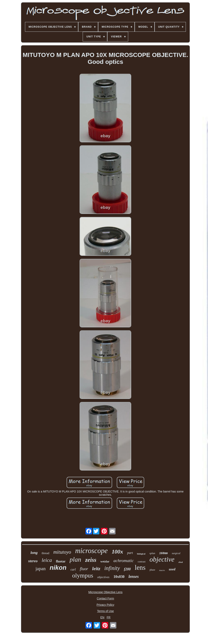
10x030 (119, 577)
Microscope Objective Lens (105, 592)
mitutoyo (62, 552)
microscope (91, 551)
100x (117, 551)
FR (108, 617)
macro (162, 570)
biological (141, 554)
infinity (112, 568)
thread (45, 553)
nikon (58, 567)
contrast (141, 561)
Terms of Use (105, 611)
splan (152, 553)
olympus (82, 575)
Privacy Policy (105, 604)
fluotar (60, 561)
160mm (163, 553)
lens (140, 567)
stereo (33, 561)
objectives (103, 577)
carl (73, 569)
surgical (176, 553)
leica (47, 560)
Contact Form (105, 598)
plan (75, 559)
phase (152, 569)
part (130, 553)
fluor (84, 568)
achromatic (124, 560)
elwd (181, 562)
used (172, 569)
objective (162, 559)
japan (41, 568)
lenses (134, 576)
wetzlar (104, 561)
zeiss (90, 560)
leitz (96, 568)
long (34, 552)
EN (102, 617)
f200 (127, 569)
